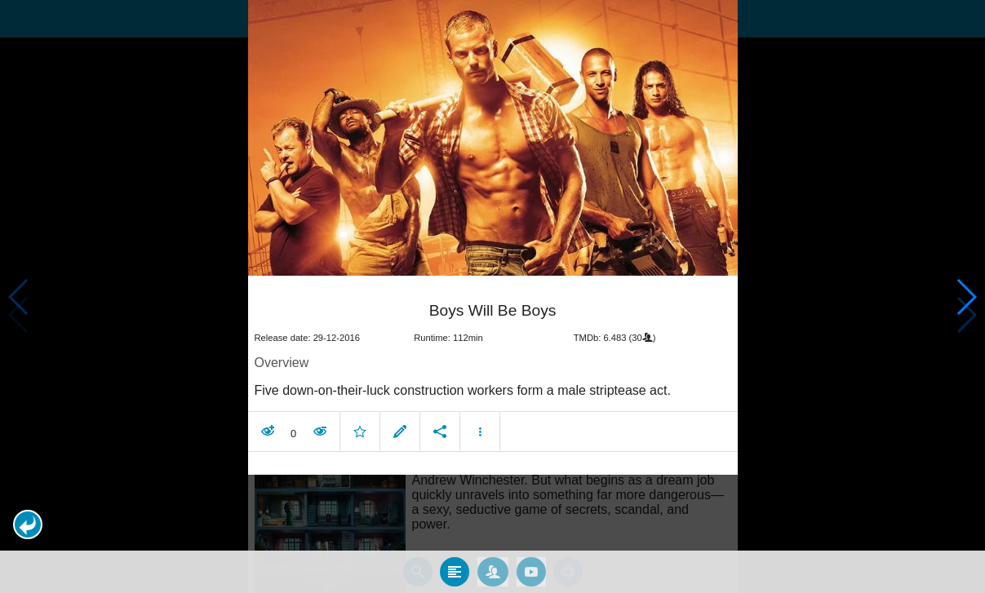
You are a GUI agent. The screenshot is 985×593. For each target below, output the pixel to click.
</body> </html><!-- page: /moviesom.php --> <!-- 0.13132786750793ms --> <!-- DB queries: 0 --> (492, 296)
